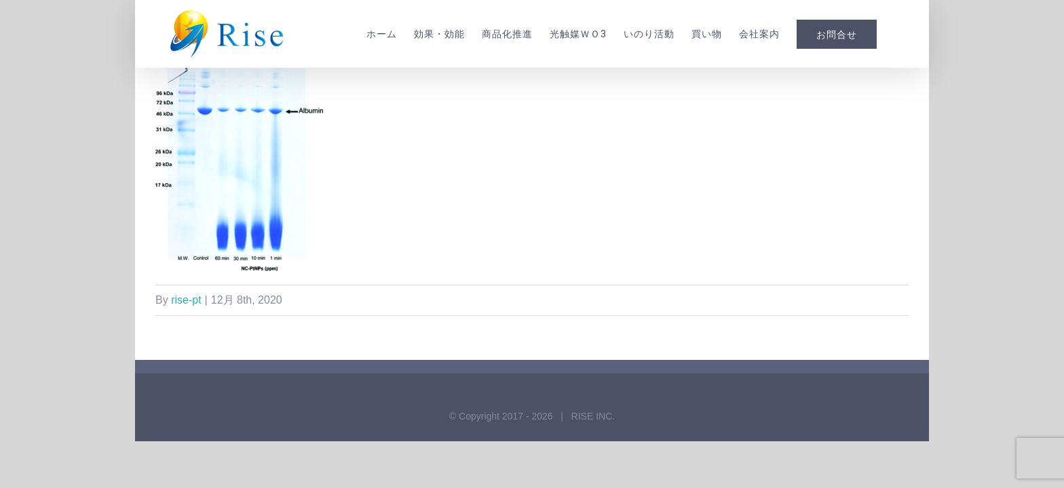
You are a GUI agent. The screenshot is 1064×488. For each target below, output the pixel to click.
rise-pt (186, 300)
